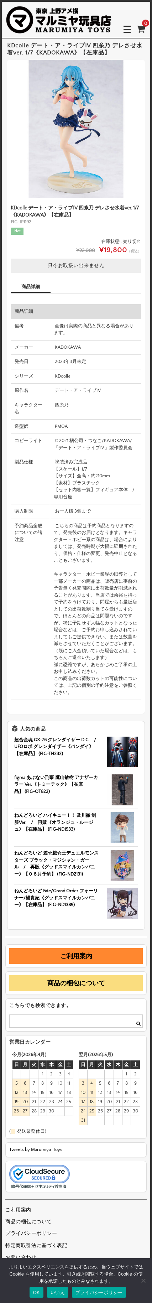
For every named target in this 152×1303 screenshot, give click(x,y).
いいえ (58, 1292)
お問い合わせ (20, 1257)
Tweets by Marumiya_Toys (35, 1149)
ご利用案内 (76, 956)
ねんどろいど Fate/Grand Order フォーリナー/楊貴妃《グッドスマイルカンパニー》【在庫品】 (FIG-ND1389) (56, 897)
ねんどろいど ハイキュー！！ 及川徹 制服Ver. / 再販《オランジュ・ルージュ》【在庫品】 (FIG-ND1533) (55, 822)
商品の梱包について (76, 983)
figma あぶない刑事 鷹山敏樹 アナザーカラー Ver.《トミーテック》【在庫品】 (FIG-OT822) (56, 784)
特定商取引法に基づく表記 (36, 1246)
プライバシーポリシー (31, 1233)
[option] (76, 129)
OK (36, 1292)
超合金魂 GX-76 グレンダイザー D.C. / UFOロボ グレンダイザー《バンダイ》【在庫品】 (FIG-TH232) (57, 746)
